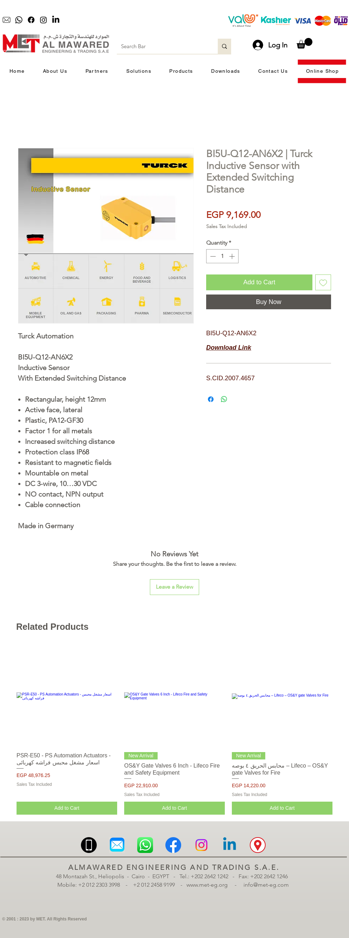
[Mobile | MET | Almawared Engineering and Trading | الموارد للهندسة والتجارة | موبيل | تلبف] (89, 845)
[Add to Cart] (67, 808)
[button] (304, 43)
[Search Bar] (162, 46)
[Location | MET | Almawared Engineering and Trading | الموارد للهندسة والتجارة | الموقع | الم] (258, 845)
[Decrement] (212, 256)
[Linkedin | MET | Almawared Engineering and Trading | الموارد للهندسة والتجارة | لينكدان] (229, 845)
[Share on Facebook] (211, 399)
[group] (174, 730)
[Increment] (232, 256)
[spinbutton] (222, 256)
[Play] (127, 20)
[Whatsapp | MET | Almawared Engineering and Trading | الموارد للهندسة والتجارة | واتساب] (145, 845)
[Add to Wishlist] (323, 282)
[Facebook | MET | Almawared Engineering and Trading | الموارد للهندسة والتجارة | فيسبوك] (173, 845)
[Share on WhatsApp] (224, 399)
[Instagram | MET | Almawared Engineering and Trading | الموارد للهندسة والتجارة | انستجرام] (201, 845)
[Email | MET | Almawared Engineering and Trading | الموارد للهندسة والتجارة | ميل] (117, 845)
